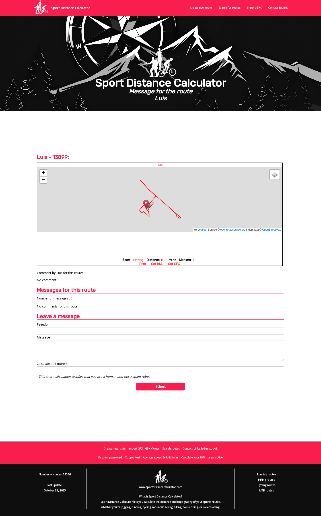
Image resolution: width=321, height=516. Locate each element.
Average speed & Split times (160, 457)
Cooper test (132, 457)
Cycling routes (266, 485)
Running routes (266, 474)
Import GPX (254, 8)
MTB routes (266, 490)
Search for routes (229, 8)
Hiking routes (266, 480)
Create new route (201, 8)
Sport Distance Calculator (70, 8)
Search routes (171, 448)
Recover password (110, 457)
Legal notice (215, 457)
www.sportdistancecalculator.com (160, 487)
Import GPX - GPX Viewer (143, 448)
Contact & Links (278, 8)
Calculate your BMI (193, 457)
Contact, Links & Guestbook (200, 448)
